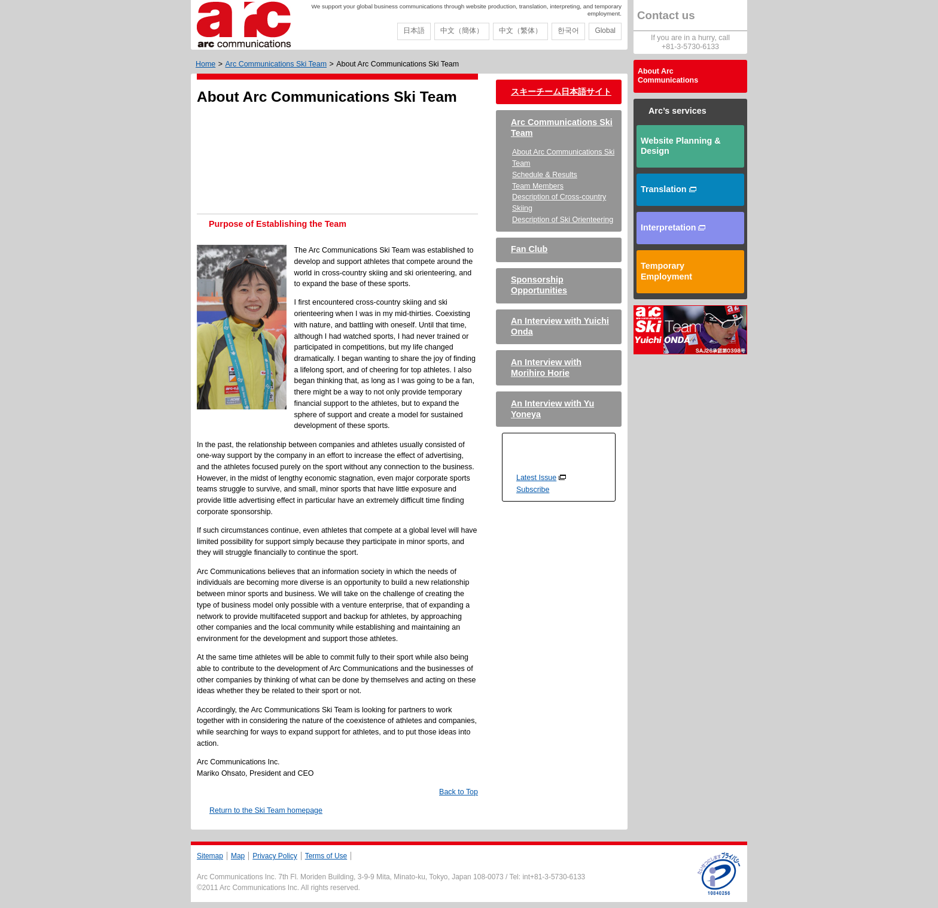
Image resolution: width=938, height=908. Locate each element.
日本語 (414, 30)
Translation (668, 189)
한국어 (568, 30)
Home (205, 64)
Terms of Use (326, 856)
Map (238, 856)
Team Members (538, 186)
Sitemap (210, 856)
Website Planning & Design (681, 146)
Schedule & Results (544, 175)
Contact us (666, 15)
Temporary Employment (666, 271)
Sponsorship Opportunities (539, 285)
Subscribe (532, 489)
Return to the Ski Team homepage (265, 810)
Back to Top (458, 792)
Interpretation (673, 227)
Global (605, 30)
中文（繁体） (520, 30)
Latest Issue (536, 477)
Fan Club (529, 249)
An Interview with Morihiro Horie (546, 367)
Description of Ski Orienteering (562, 219)
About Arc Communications (668, 76)
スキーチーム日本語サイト (561, 91)
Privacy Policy (274, 856)
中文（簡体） (461, 30)
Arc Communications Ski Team (276, 64)
